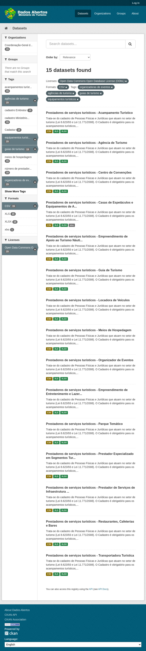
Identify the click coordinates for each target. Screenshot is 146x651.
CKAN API (11, 614)
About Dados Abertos (17, 610)
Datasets (83, 13)
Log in (136, 3)
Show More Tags (15, 191)
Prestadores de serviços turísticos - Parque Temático (84, 423)
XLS (56, 131)
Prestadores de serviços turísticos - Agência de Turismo (86, 142)
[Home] (6, 28)
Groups (121, 13)
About (135, 13)
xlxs (72, 225)
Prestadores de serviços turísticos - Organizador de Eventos (89, 360)
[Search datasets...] (85, 44)
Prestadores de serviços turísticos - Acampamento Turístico (89, 112)
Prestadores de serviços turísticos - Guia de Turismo (84, 270)
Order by (51, 57)
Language (11, 639)
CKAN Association (15, 619)
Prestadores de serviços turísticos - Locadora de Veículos (88, 300)
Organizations (102, 13)
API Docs (103, 589)
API (91, 589)
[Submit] (130, 44)
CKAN (11, 633)
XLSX (64, 131)
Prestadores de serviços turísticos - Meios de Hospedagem (88, 330)
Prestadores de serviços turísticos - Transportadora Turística (90, 555)
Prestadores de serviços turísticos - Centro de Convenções (89, 172)
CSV (49, 131)
